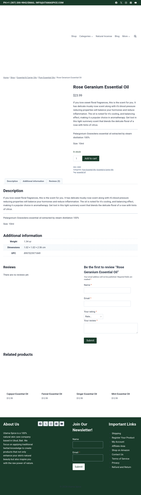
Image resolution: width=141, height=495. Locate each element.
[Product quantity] (77, 158)
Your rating (90, 311)
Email (87, 298)
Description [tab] (12, 181)
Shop (74, 36)
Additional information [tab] (33, 181)
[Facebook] (116, 3)
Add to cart (91, 158)
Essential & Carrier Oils (105, 170)
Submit (79, 466)
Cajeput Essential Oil (17, 394)
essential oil (81, 172)
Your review (90, 320)
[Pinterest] (131, 3)
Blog (117, 36)
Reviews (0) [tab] (54, 181)
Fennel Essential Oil (52, 394)
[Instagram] (126, 3)
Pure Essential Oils (89, 170)
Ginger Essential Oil (87, 394)
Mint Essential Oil (121, 394)
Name (88, 285)
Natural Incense (104, 36)
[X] (121, 3)
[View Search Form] (135, 36)
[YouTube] (135, 3)
